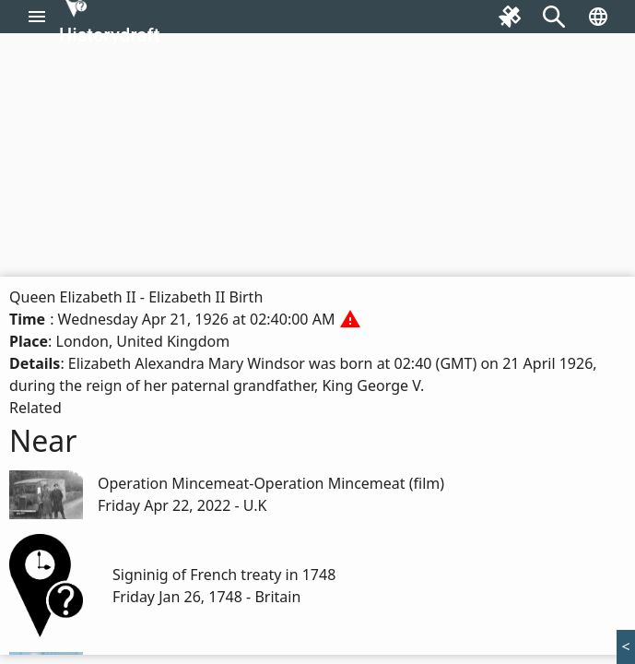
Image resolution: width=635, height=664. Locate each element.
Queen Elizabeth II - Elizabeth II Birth (136, 297)
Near (43, 440)
